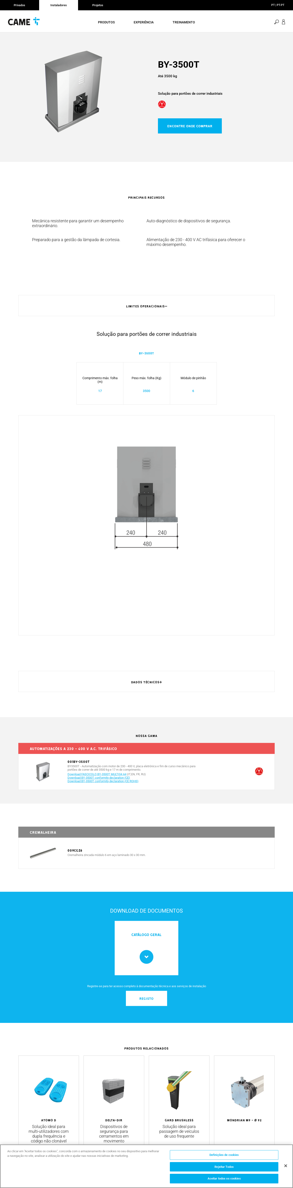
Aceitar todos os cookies (224, 1178)
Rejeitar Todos (224, 1167)
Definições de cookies (224, 1155)
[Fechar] (286, 1166)
